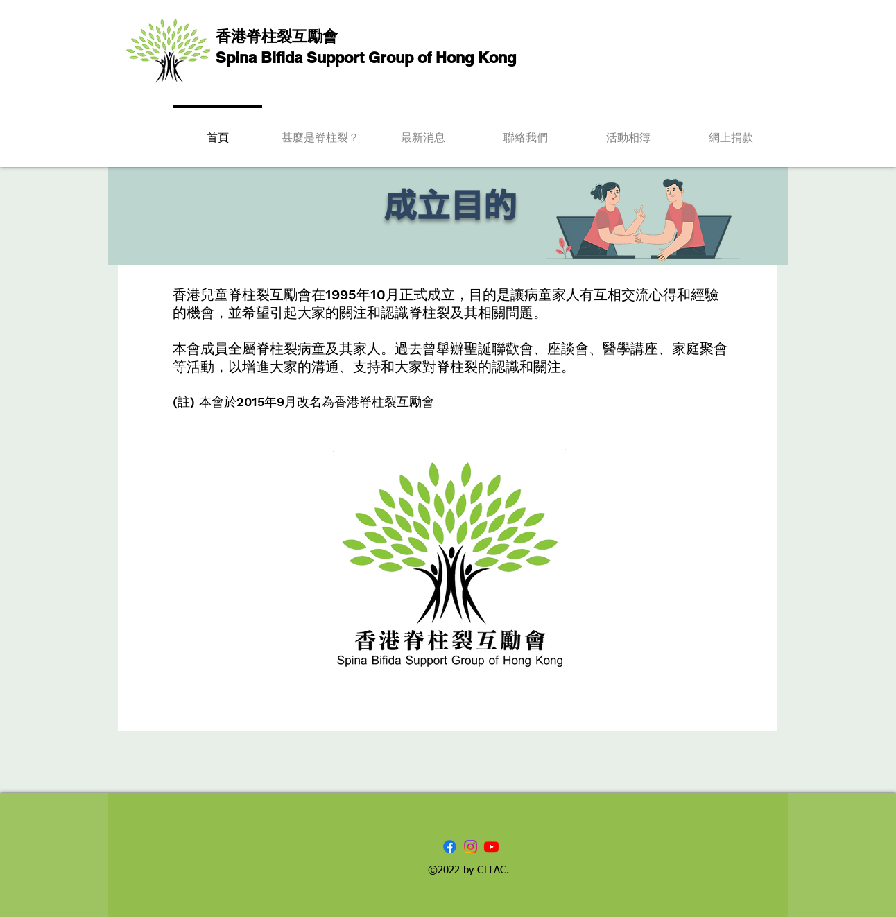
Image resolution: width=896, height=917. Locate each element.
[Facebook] (449, 846)
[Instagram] (470, 846)
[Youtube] (491, 846)
